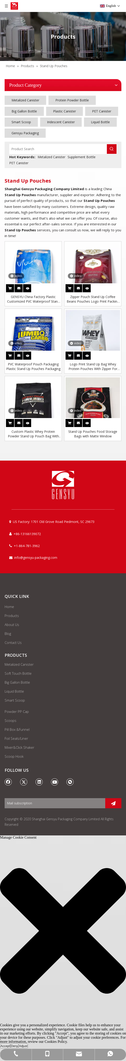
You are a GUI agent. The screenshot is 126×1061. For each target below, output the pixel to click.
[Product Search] (58, 149)
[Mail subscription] (54, 803)
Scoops (10, 720)
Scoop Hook (14, 756)
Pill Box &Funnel (17, 729)
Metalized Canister (25, 100)
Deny (14, 1046)
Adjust (23, 1046)
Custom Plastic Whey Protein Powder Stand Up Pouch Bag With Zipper (33, 434)
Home (9, 606)
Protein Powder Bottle (72, 100)
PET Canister (101, 111)
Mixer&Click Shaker (19, 747)
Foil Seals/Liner (16, 738)
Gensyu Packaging (25, 133)
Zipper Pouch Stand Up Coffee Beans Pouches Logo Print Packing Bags (93, 299)
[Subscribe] (113, 803)
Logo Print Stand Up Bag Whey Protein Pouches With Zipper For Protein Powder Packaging (93, 366)
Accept (5, 1046)
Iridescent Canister (61, 122)
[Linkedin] (39, 782)
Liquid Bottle (100, 122)
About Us (12, 624)
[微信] (70, 782)
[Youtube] (54, 782)
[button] (63, 931)
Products (12, 615)
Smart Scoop (21, 122)
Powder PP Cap (17, 711)
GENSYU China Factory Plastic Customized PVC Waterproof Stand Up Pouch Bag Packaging (33, 299)
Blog (8, 633)
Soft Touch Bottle (18, 673)
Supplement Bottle (82, 157)
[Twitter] (23, 782)
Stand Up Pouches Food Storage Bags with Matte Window (92, 433)
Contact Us (13, 642)
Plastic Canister (64, 111)
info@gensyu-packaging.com (35, 557)
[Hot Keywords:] (112, 149)
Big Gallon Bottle (24, 111)
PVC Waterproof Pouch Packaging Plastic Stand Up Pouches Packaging (33, 366)
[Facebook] (8, 782)
